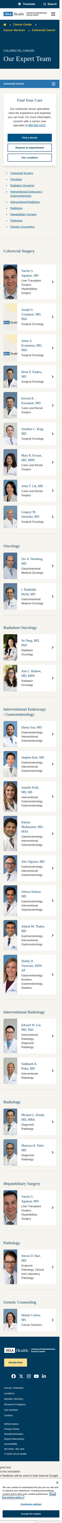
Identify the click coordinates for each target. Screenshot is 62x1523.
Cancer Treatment (13, 1388)
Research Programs (15, 1404)
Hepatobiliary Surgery (23, 214)
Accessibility (10, 1444)
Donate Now (16, 1362)
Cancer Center (22, 24)
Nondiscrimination (13, 1434)
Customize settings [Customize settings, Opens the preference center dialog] (31, 1504)
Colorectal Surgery (21, 173)
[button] (26, 4)
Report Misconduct (14, 1439)
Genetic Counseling (22, 226)
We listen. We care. (14, 1449)
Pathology (16, 220)
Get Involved (11, 1410)
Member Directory (13, 1399)
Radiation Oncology (22, 185)
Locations (9, 1393)
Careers (8, 1415)
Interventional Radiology (25, 202)
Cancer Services (14, 30)
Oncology (16, 179)
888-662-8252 (36, 125)
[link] (13, 1376)
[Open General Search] (50, 4)
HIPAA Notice (11, 1424)
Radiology (16, 208)
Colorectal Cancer (43, 30)
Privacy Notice (11, 1429)
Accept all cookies (31, 1514)
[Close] (57, 1482)
